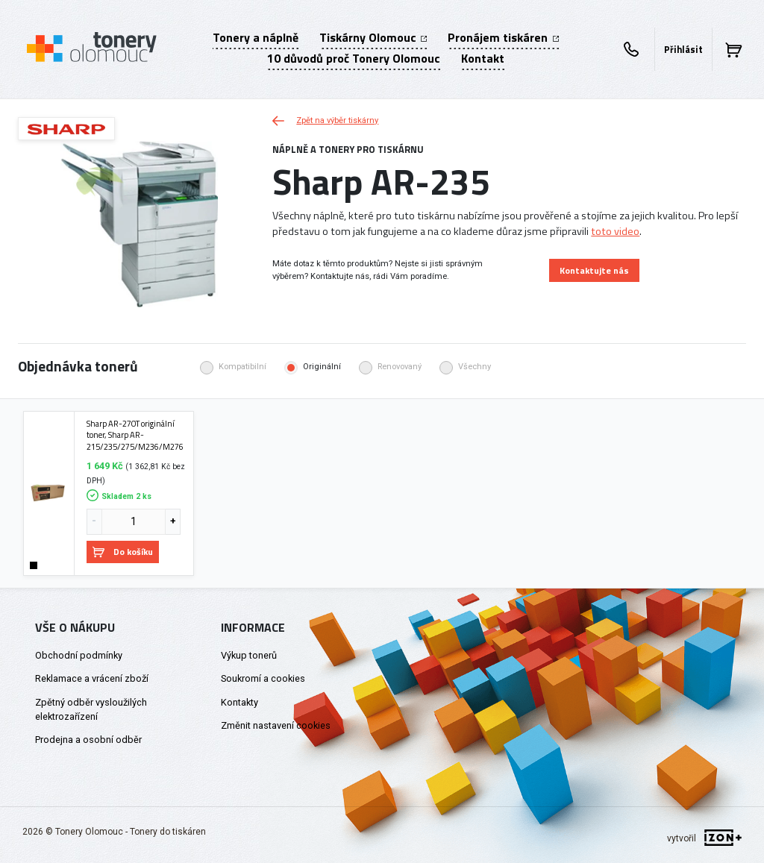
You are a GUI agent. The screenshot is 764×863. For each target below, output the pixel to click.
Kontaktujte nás (594, 270)
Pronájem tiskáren (503, 37)
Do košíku (123, 552)
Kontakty (239, 702)
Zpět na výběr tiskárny (325, 120)
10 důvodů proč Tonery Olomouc (353, 58)
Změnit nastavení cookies (276, 725)
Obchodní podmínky (78, 655)
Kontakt (482, 58)
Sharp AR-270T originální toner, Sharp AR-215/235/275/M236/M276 (135, 435)
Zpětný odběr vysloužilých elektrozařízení (91, 709)
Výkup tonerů (249, 655)
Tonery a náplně (255, 37)
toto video (615, 231)
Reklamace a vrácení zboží (91, 678)
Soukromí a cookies (263, 678)
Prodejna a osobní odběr (88, 739)
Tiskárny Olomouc (373, 37)
